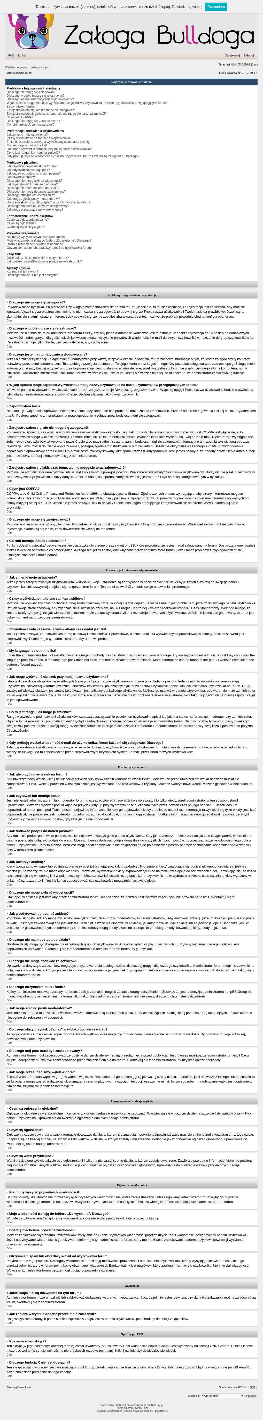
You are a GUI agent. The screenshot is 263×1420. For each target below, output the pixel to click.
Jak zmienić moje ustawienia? (27, 134)
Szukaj (21, 55)
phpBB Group (158, 1346)
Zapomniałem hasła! (21, 106)
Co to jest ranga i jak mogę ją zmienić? (33, 152)
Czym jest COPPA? (20, 117)
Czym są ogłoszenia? (21, 223)
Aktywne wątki (40, 67)
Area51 (244, 1367)
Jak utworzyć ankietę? (22, 177)
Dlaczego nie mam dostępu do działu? (33, 188)
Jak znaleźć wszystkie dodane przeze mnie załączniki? (44, 261)
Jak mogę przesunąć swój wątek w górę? (35, 209)
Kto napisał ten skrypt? (22, 271)
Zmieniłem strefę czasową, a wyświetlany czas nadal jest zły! (48, 142)
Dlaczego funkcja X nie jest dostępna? (33, 275)
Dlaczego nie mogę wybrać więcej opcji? (34, 181)
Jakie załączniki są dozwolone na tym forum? (38, 258)
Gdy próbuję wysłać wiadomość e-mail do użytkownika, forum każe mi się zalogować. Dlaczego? (73, 156)
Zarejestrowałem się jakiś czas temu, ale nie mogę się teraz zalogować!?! (57, 113)
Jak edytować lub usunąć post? (28, 170)
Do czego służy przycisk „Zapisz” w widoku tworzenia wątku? (48, 202)
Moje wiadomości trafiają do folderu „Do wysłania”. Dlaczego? (49, 240)
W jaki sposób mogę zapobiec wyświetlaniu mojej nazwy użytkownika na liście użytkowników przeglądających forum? (87, 103)
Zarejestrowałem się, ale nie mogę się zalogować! (41, 110)
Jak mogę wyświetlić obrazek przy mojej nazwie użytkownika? (49, 149)
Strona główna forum (19, 72)
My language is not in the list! (27, 145)
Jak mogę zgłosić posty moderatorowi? (33, 199)
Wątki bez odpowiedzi (17, 67)
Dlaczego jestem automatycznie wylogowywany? (40, 99)
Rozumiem (216, 7)
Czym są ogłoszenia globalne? (28, 219)
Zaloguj (249, 55)
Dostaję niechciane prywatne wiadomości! (35, 244)
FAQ (11, 55)
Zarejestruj (232, 55)
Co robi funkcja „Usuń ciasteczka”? (31, 124)
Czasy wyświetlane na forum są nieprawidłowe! (39, 138)
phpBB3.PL (161, 1410)
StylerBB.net (140, 1408)
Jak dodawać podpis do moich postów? (34, 173)
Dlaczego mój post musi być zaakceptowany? (38, 206)
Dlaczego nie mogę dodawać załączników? (36, 191)
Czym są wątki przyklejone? (26, 227)
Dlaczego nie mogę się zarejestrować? (33, 121)
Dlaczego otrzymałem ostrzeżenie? (31, 195)
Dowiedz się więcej (187, 7)
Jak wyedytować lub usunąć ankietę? (32, 184)
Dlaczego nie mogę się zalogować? (31, 92)
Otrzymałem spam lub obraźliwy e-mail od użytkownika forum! (49, 248)
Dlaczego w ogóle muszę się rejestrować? (35, 95)
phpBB (118, 1405)
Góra (9, 320)
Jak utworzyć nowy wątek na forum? (32, 166)
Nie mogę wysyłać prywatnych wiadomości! (36, 237)
